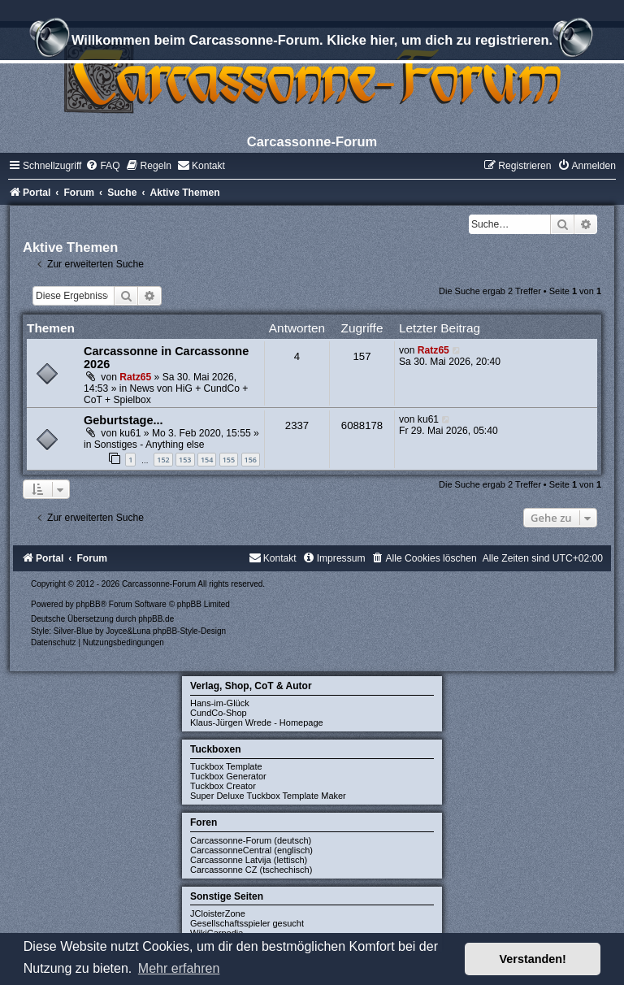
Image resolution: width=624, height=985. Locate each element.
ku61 (130, 433)
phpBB (88, 604)
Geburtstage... (123, 420)
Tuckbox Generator (228, 776)
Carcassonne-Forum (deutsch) (250, 840)
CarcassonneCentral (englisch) (251, 850)
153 (185, 459)
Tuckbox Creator (223, 786)
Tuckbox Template (226, 766)
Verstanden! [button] (533, 958)
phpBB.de (156, 618)
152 (163, 459)
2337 (297, 425)
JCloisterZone (217, 913)
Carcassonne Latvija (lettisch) (248, 860)
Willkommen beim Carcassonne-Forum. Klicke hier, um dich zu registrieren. (312, 42)
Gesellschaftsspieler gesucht (247, 923)
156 (251, 459)
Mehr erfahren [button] (179, 968)
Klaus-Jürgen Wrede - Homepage (256, 722)
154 (207, 459)
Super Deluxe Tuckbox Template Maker (268, 796)
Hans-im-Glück (219, 703)
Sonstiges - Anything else (149, 444)
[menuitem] (102, 165)
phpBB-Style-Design (189, 631)
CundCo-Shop (218, 713)
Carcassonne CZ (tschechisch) (251, 869)
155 (229, 459)
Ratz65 (135, 377)
